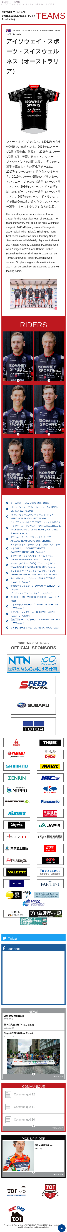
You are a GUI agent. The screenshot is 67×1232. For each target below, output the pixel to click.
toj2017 (5, 2)
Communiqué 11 (20, 1107)
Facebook (12, 949)
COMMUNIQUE (33, 1086)
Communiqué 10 (20, 1119)
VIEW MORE (47, 1075)
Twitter (10, 938)
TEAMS (17, 2)
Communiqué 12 (20, 1094)
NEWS (33, 1012)
